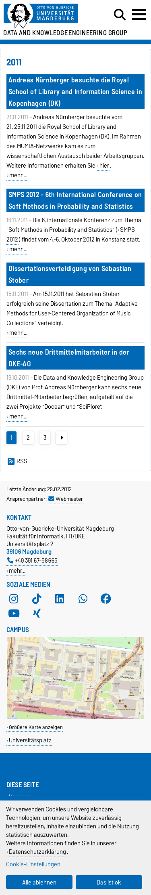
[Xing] (36, 613)
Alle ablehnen (39, 882)
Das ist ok (109, 882)
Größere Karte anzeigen (36, 727)
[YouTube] (13, 613)
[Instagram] (13, 599)
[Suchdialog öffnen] (120, 15)
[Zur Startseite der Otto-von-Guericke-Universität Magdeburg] (46, 16)
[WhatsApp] (83, 599)
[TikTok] (36, 599)
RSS (17, 461)
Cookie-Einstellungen (33, 864)
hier (104, 165)
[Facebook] (106, 599)
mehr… (17, 570)
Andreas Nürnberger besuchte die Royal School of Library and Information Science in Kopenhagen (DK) (75, 91)
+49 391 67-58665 (32, 560)
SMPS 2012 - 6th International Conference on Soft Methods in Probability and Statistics (75, 200)
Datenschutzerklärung (37, 852)
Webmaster (65, 499)
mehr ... (18, 175)
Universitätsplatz (30, 740)
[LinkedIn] (59, 599)
